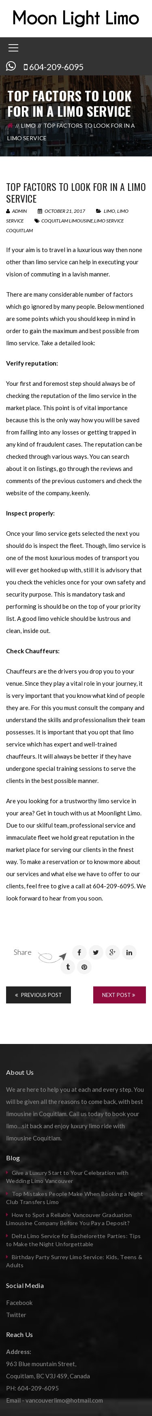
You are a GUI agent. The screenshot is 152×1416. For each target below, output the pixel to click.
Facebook (19, 1302)
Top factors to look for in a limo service (76, 192)
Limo (28, 125)
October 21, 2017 (62, 211)
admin (16, 211)
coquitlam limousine (67, 221)
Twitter (16, 1314)
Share (23, 952)
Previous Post (38, 995)
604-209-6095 (56, 67)
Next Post (118, 995)
